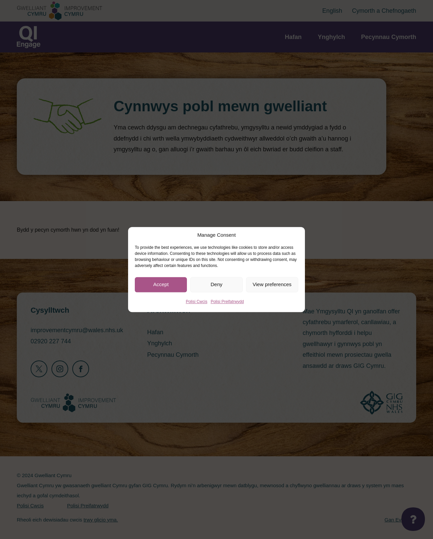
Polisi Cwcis (196, 301)
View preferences (272, 284)
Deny (216, 284)
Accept (161, 284)
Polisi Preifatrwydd (227, 301)
